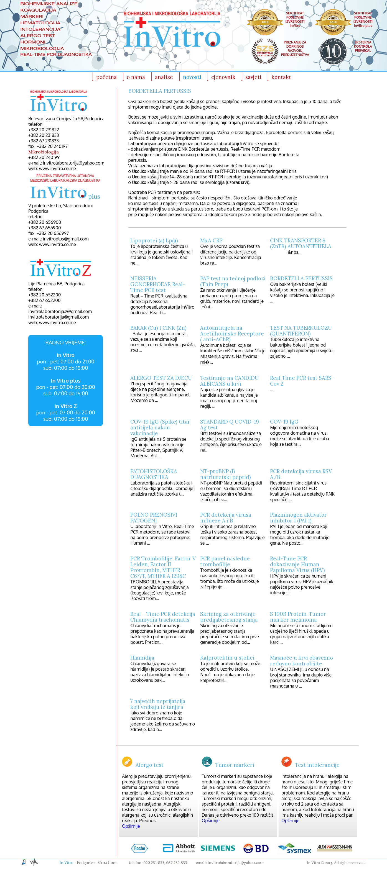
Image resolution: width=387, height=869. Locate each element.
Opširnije (131, 826)
